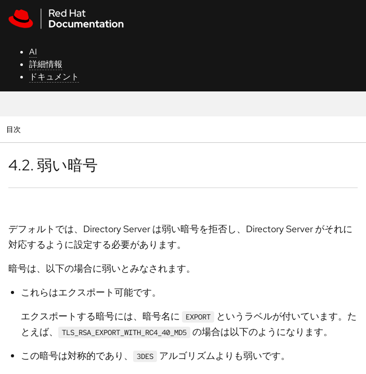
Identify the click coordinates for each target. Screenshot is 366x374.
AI (33, 51)
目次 (15, 129)
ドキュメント (54, 76)
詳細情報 (45, 64)
